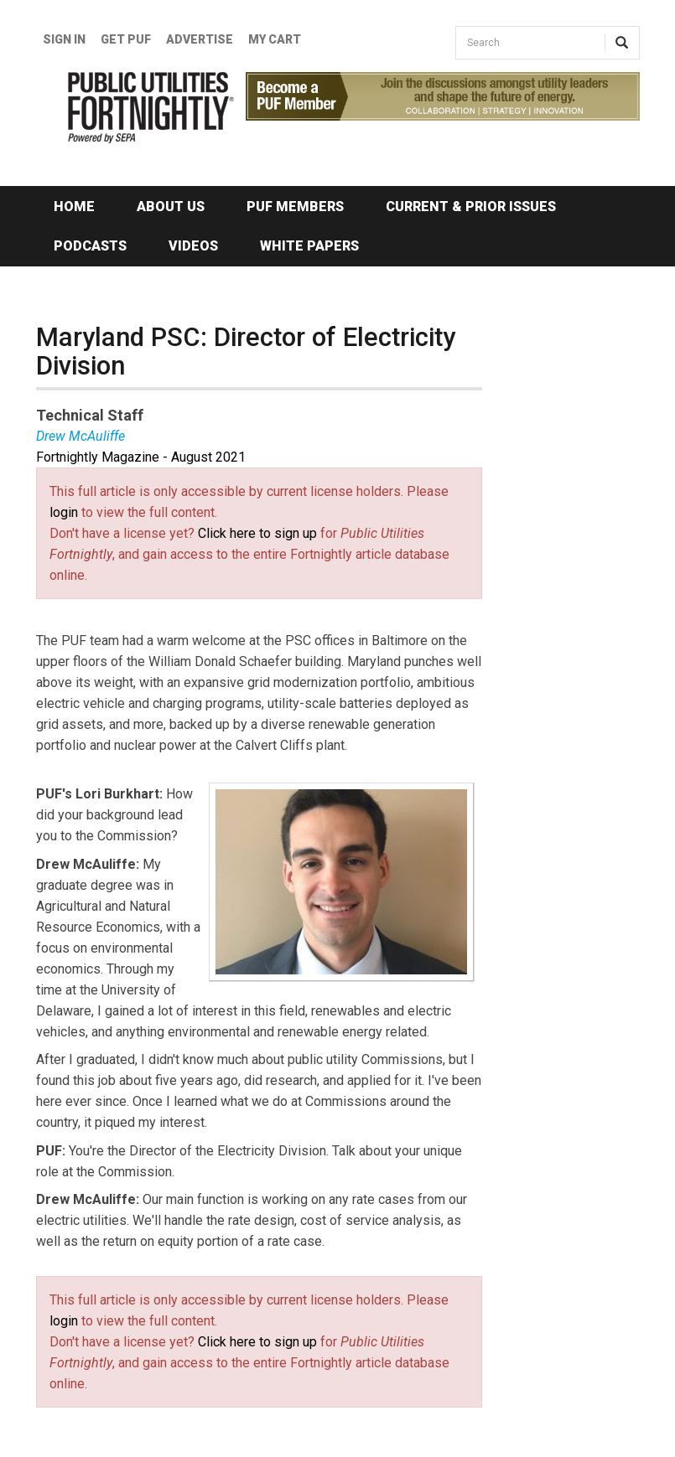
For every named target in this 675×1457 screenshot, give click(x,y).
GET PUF (126, 39)
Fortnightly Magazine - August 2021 (141, 457)
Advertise (199, 39)
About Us (171, 206)
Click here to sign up (257, 533)
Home (74, 206)
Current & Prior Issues (471, 206)
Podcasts (90, 246)
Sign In (64, 39)
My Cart (274, 39)
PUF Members (295, 206)
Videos (193, 246)
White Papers (309, 246)
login (63, 512)
